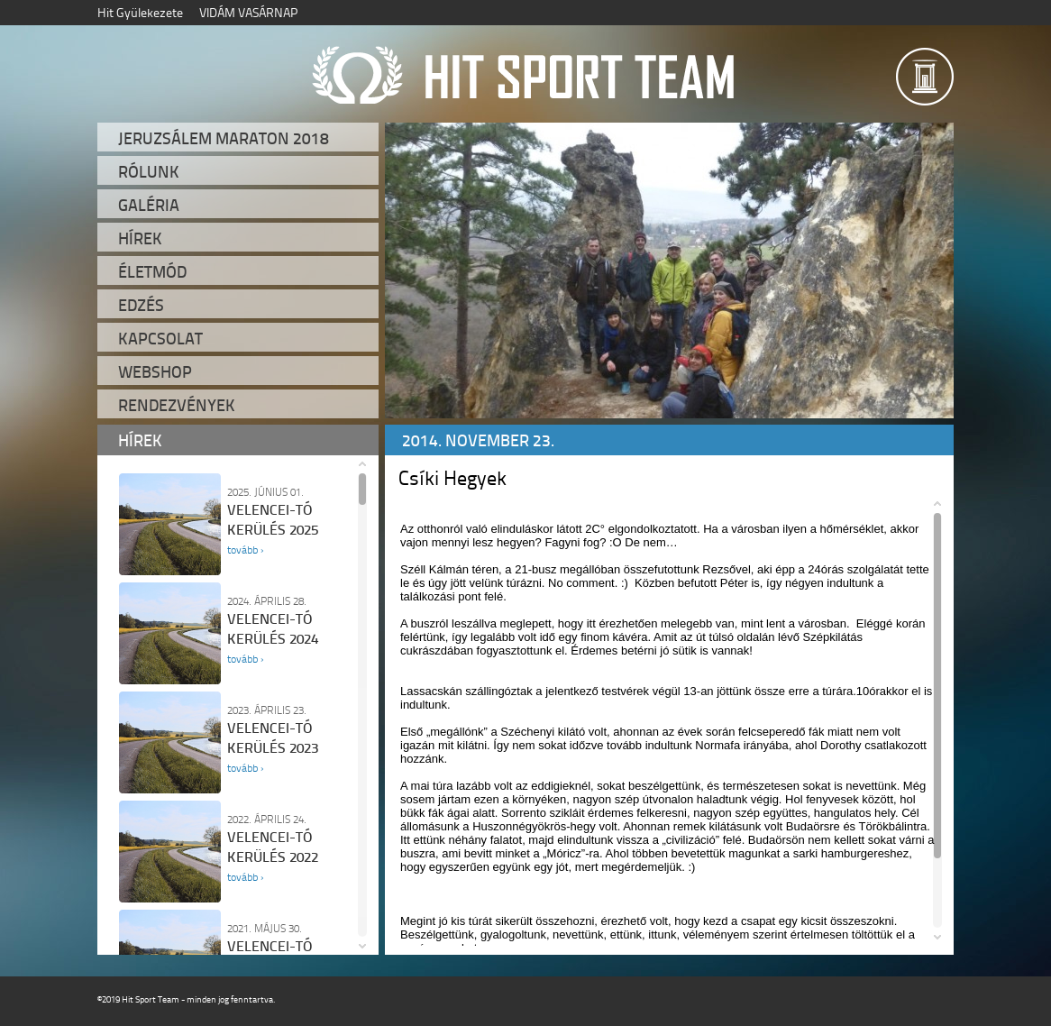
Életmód (152, 271)
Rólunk (148, 171)
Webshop (155, 371)
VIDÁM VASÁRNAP (248, 12)
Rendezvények (176, 405)
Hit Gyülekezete (140, 12)
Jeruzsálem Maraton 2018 (223, 138)
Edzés (141, 304)
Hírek (140, 238)
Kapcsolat (160, 338)
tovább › (245, 549)
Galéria (148, 204)
